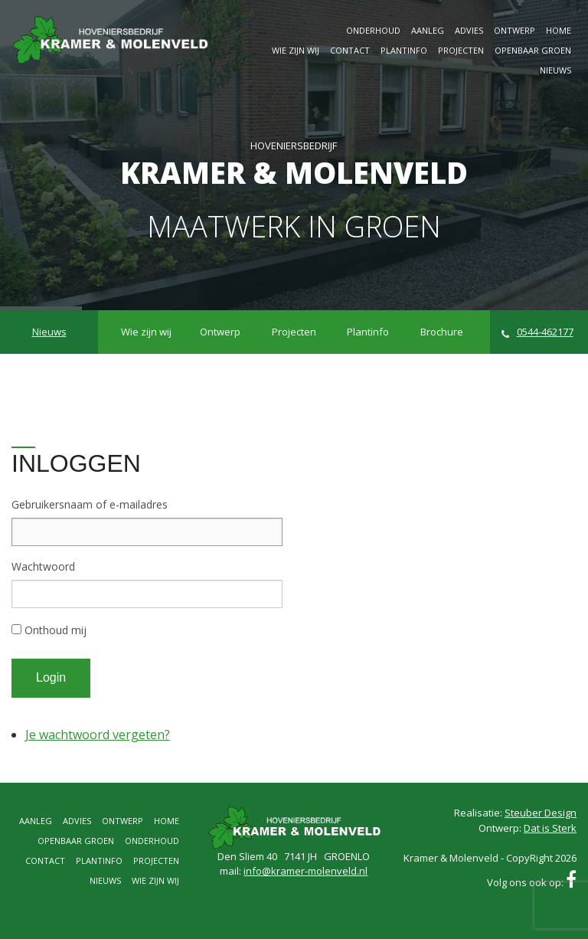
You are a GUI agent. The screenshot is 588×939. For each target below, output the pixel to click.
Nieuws (555, 70)
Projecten (461, 50)
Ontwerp (514, 30)
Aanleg (427, 30)
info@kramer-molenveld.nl (305, 871)
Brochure (441, 332)
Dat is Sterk (550, 828)
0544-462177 (537, 332)
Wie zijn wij (295, 50)
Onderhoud (373, 30)
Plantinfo (404, 50)
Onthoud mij (55, 630)
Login (51, 677)
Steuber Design (541, 813)
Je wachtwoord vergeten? (97, 734)
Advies (469, 30)
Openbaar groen (533, 50)
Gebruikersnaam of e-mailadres (89, 504)
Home (558, 30)
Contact (350, 50)
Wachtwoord (43, 566)
